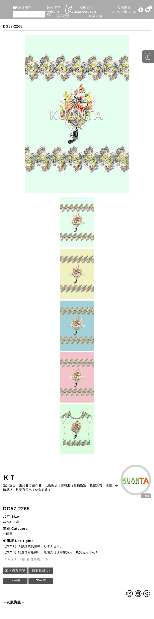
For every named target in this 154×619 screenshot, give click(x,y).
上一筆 (15, 580)
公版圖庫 (124, 10)
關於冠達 (62, 18)
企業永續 (95, 18)
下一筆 (41, 580)
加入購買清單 (15, 570)
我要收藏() (41, 570)
